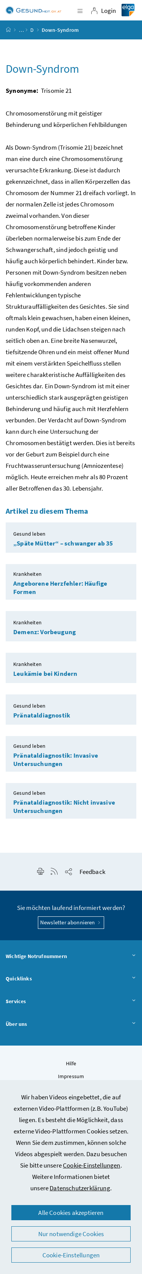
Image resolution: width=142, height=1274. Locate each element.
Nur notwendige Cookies (71, 1234)
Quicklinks (71, 979)
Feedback (92, 871)
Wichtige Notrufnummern (71, 956)
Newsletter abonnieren (71, 922)
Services (71, 1001)
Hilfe (71, 1063)
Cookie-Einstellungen (91, 1165)
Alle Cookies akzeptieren (70, 1212)
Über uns (71, 1024)
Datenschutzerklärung (80, 1188)
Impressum (71, 1076)
